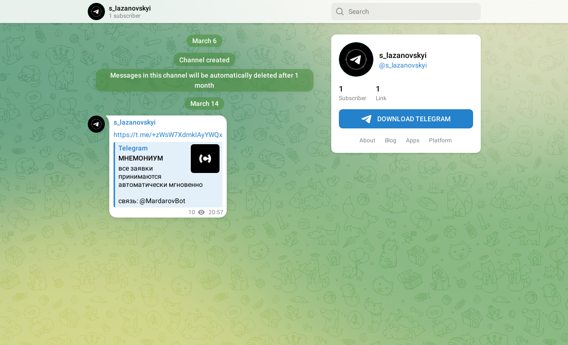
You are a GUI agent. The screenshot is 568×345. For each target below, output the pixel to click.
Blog (390, 140)
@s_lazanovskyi (403, 65)
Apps (412, 140)
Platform (440, 140)
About (367, 140)
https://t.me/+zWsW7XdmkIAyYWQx (168, 134)
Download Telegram (406, 119)
